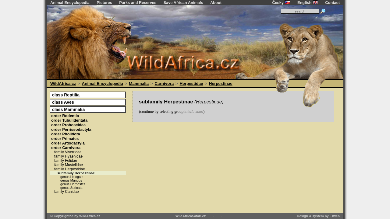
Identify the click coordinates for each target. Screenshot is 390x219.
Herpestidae (191, 83)
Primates (65, 138)
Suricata (71, 187)
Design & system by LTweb (318, 216)
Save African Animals (183, 2)
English (307, 2)
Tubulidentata (69, 120)
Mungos (71, 180)
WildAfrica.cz (63, 83)
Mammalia (139, 83)
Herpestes (72, 184)
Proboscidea (68, 125)
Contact (332, 2)
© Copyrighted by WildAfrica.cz (75, 216)
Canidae (66, 191)
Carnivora (164, 83)
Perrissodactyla (71, 129)
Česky (281, 2)
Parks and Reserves (137, 2)
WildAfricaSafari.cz (191, 216)
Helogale (71, 177)
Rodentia (65, 115)
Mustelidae (68, 165)
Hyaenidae (68, 156)
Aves (63, 102)
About (216, 2)
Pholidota (65, 134)
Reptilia (66, 94)
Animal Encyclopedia (70, 2)
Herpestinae (220, 83)
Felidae (65, 160)
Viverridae (68, 152)
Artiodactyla (68, 143)
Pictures (104, 2)
